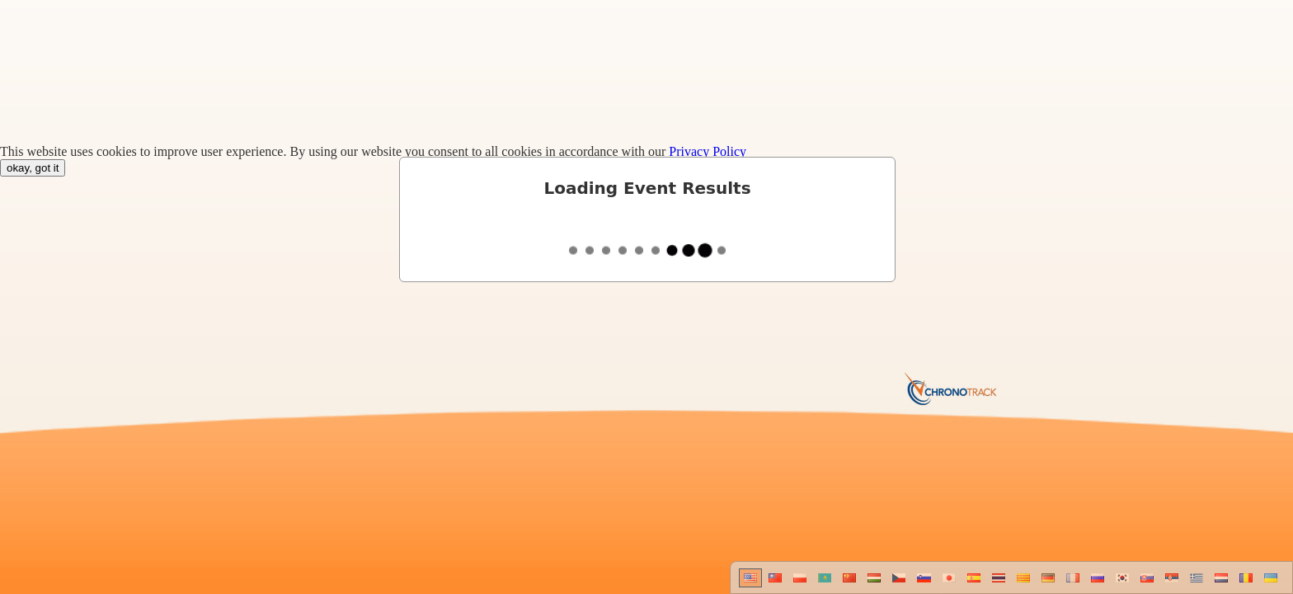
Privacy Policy (707, 151)
